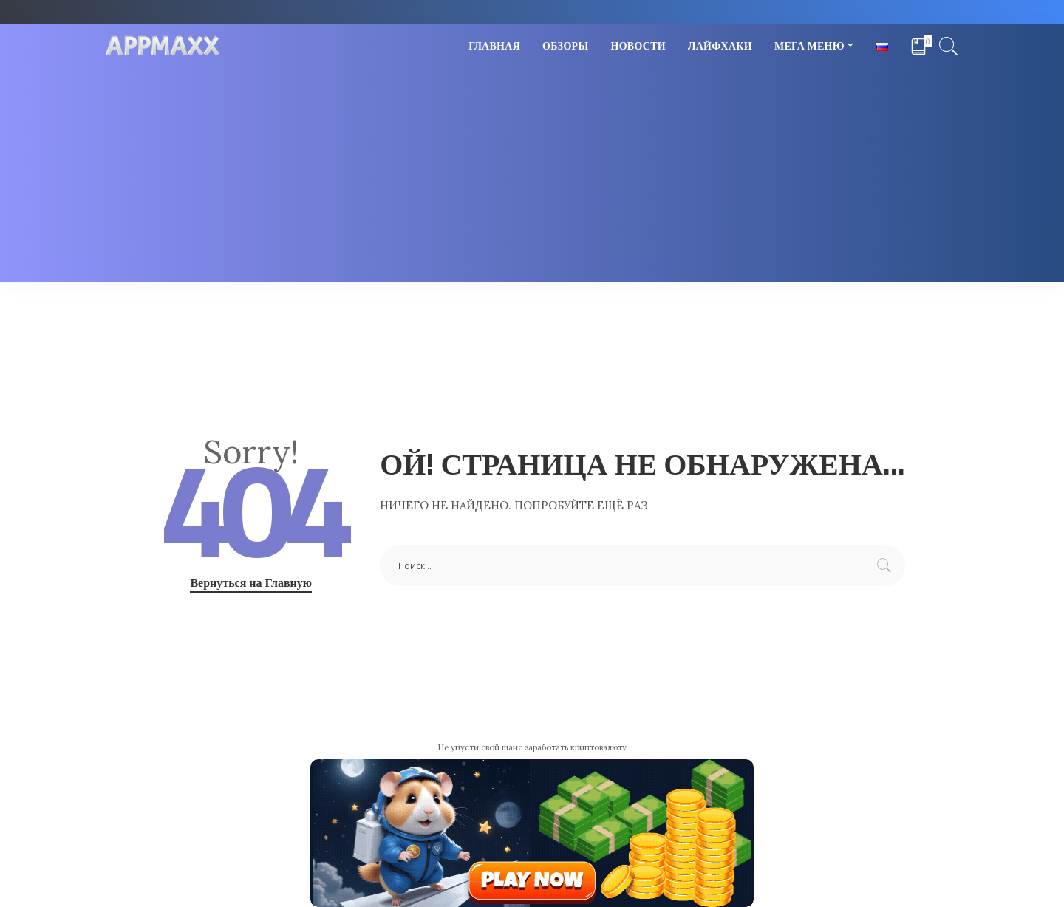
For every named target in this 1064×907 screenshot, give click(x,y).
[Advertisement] (532, 178)
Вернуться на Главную (251, 582)
